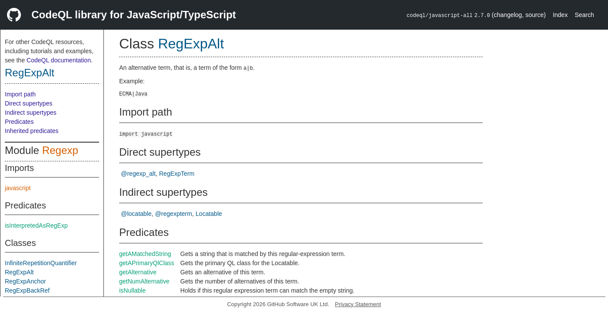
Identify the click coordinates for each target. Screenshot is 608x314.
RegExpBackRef (27, 290)
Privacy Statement (358, 304)
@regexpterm (173, 213)
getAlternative (138, 272)
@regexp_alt (138, 173)
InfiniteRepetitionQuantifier (41, 262)
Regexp (60, 150)
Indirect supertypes (30, 112)
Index (560, 14)
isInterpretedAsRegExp (36, 225)
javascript (18, 187)
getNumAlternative (144, 281)
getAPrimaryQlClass (146, 262)
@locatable (136, 213)
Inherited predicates (31, 130)
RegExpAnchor (25, 281)
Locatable (209, 213)
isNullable (132, 290)
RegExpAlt (29, 72)
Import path (20, 94)
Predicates (19, 121)
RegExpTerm (176, 173)
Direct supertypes (28, 103)
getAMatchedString (145, 253)
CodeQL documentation (59, 60)
